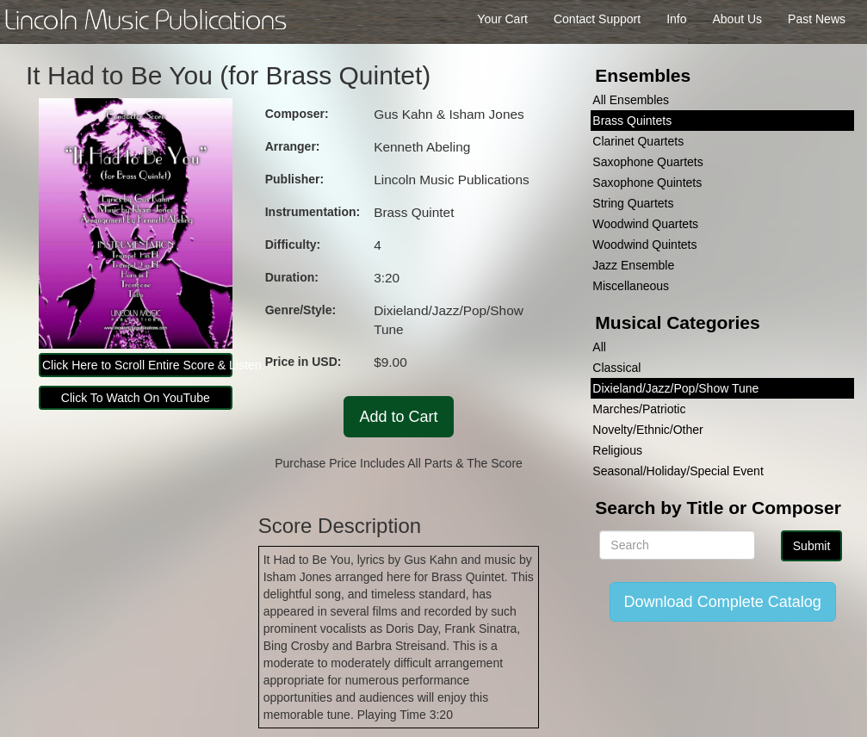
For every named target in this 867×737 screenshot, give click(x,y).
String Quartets (632, 203)
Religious (617, 450)
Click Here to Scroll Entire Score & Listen (137, 365)
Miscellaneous (630, 286)
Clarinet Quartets (638, 141)
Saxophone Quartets (647, 162)
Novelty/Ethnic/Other (647, 430)
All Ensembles (630, 100)
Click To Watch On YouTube (135, 398)
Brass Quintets (632, 120)
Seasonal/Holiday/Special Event (677, 471)
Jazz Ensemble (633, 265)
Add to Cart (398, 416)
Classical (616, 368)
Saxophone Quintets (647, 182)
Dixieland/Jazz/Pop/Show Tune (675, 388)
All (599, 347)
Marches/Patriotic (638, 409)
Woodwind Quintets (644, 244)
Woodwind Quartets (645, 224)
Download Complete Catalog (722, 601)
